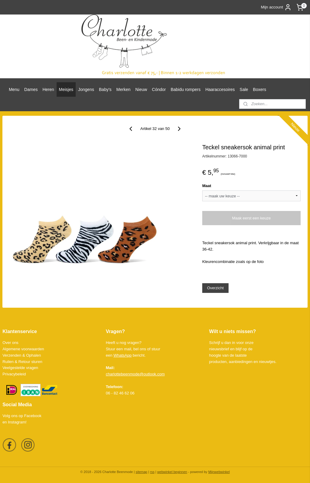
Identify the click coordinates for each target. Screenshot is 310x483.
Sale (244, 89)
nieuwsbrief (219, 349)
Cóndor (159, 89)
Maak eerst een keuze (251, 218)
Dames (31, 89)
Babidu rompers (186, 89)
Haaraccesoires (220, 89)
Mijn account (276, 7)
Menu (14, 89)
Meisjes (66, 89)
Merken (123, 89)
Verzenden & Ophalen (21, 355)
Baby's (105, 89)
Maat (206, 185)
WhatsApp (123, 355)
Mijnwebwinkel (219, 472)
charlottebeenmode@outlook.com (135, 374)
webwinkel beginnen (172, 472)
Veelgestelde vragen (20, 367)
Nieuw (141, 89)
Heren (48, 89)
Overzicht (215, 288)
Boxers (259, 89)
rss (152, 472)
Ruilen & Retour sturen (22, 361)
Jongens (86, 89)
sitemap (141, 472)
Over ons (10, 342)
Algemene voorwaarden (23, 349)
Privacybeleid (14, 374)
